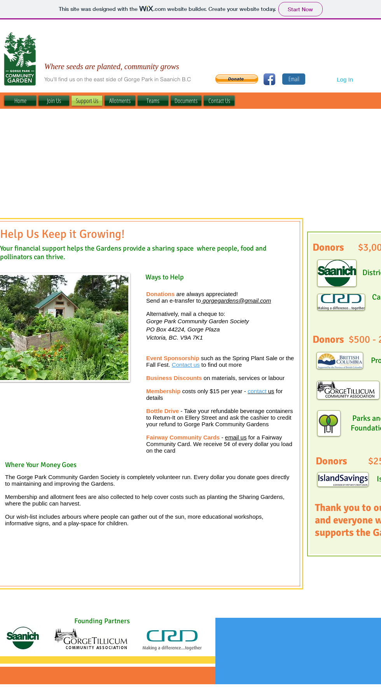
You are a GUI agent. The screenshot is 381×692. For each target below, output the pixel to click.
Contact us (186, 364)
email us (236, 437)
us (261, 391)
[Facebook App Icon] (269, 79)
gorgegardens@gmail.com (237, 300)
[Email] (293, 79)
